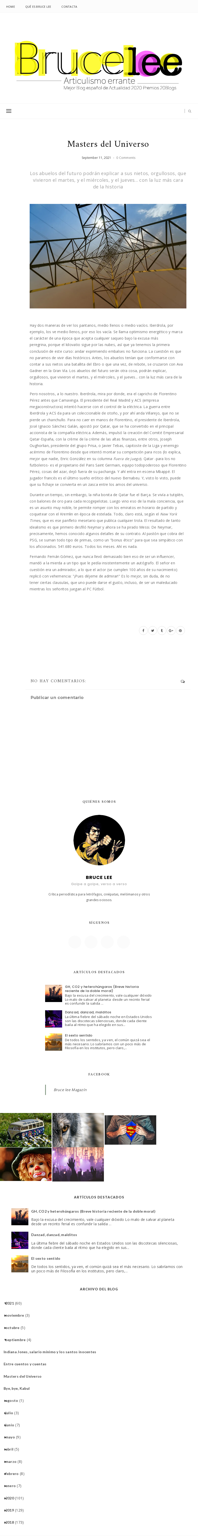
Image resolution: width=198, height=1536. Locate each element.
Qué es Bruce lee (38, 6)
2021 (11, 1303)
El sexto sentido (79, 1035)
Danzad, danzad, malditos (88, 1012)
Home (10, 6)
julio (11, 1413)
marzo (12, 1461)
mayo (12, 1437)
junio (11, 1425)
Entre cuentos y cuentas (26, 1364)
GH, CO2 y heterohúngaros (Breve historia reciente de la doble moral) (102, 988)
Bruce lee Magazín (70, 1089)
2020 (11, 1498)
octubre (14, 1327)
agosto (13, 1400)
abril (11, 1449)
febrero (14, 1473)
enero (12, 1485)
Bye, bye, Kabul (18, 1388)
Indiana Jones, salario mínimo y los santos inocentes (51, 1352)
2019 (11, 1510)
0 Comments (125, 158)
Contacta (69, 6)
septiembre (17, 1339)
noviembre (16, 1315)
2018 (11, 1522)
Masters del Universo (24, 1376)
